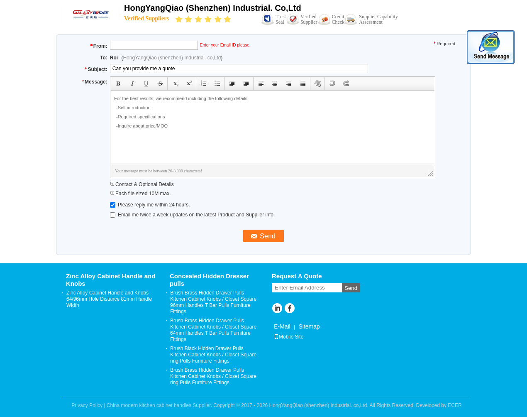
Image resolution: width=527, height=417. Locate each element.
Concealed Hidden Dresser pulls (209, 279)
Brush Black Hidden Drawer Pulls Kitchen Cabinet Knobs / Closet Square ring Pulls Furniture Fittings (213, 355)
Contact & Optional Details (142, 184)
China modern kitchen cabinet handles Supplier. (160, 405)
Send (350, 288)
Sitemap (309, 326)
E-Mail (282, 326)
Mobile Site (288, 337)
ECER (454, 405)
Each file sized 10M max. (140, 193)
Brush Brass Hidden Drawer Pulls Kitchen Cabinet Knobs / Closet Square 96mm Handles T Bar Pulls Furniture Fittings (213, 302)
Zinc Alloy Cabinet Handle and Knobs (110, 279)
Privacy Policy (86, 405)
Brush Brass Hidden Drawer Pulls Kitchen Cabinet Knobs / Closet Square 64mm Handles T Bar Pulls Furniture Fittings (213, 330)
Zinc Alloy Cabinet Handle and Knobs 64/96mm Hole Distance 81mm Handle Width (109, 299)
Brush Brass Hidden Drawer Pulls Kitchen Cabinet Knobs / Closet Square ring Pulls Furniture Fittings (213, 376)
